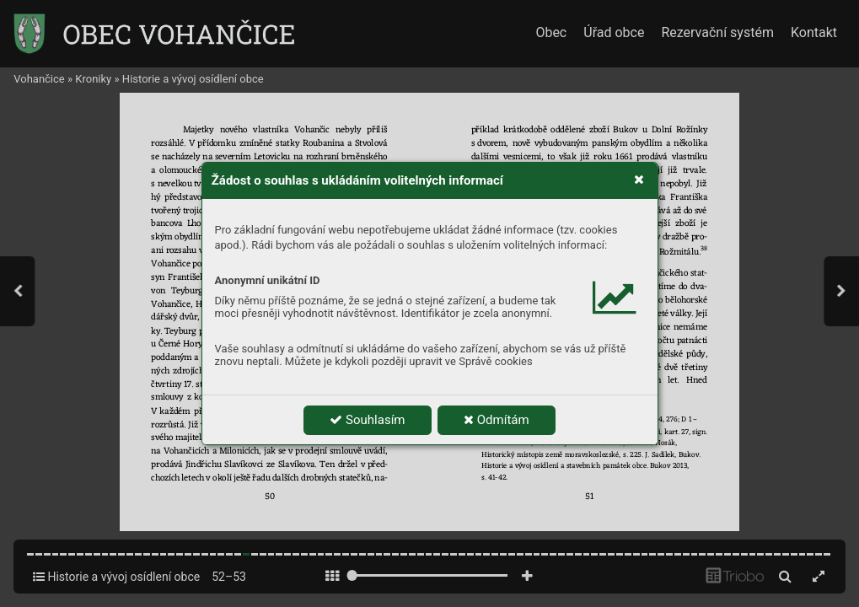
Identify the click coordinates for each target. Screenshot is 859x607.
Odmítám (496, 419)
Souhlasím (367, 419)
